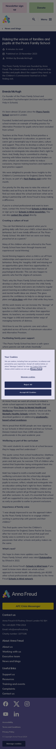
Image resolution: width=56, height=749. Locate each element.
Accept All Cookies (28, 392)
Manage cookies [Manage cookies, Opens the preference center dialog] (28, 377)
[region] (28, 374)
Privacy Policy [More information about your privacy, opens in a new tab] (36, 369)
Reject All (28, 384)
